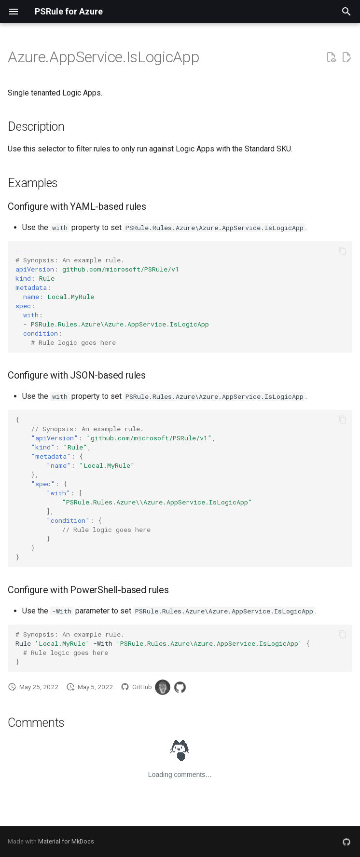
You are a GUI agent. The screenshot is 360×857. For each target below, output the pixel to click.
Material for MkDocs (66, 841)
